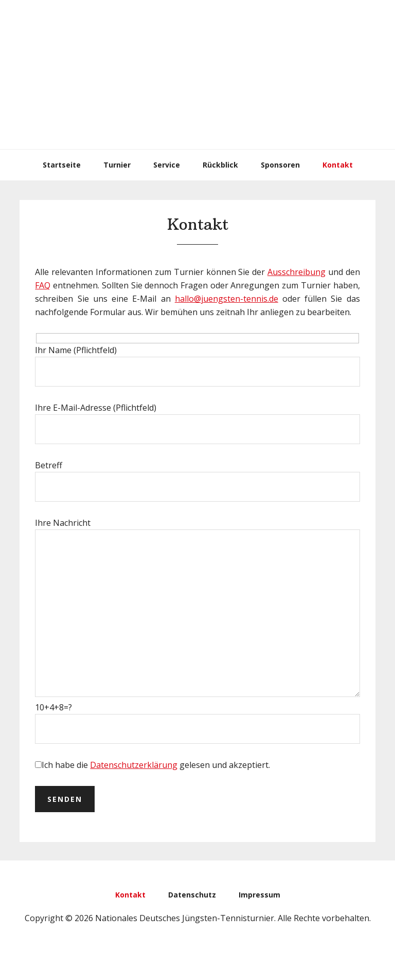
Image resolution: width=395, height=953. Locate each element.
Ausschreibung (296, 272)
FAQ (42, 285)
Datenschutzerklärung (133, 765)
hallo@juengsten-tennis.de (226, 298)
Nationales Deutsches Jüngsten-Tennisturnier (197, 74)
